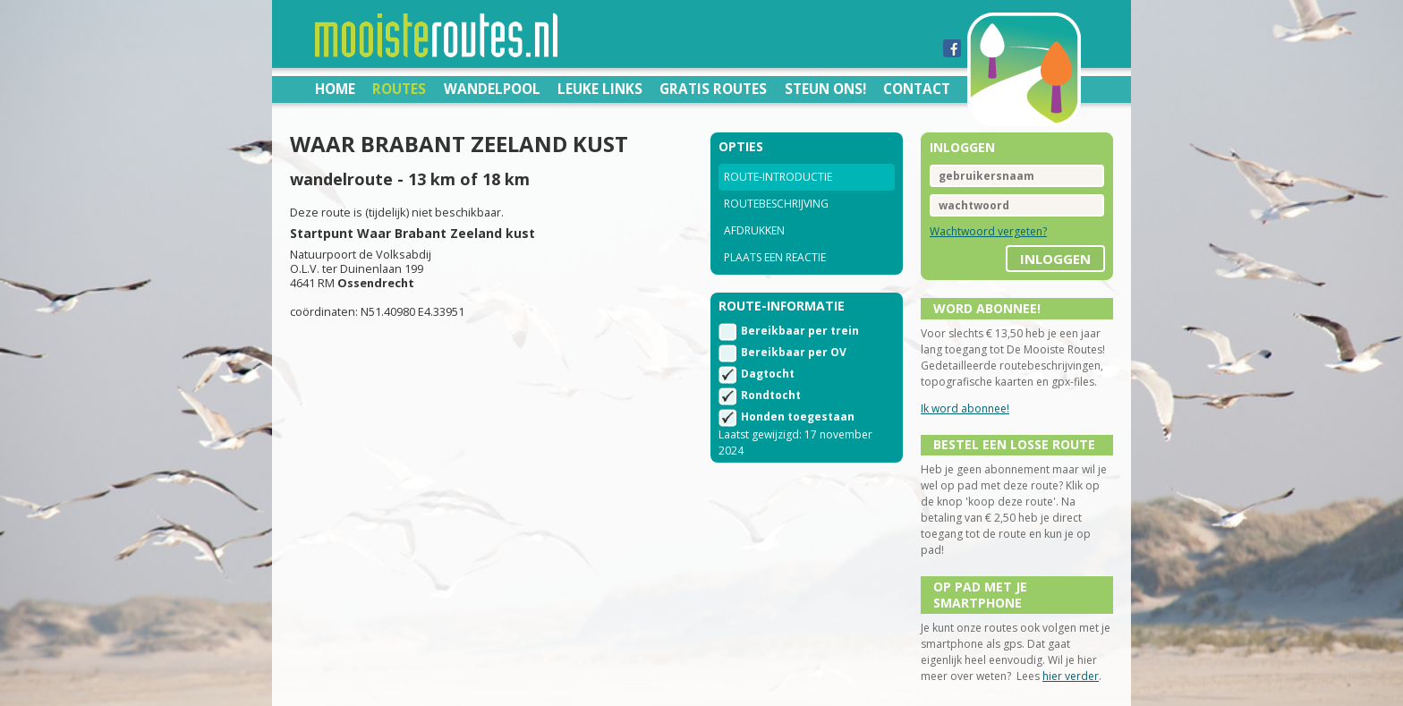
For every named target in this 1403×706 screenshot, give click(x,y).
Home (335, 89)
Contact (916, 89)
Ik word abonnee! (965, 408)
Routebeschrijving (776, 203)
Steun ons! (825, 89)
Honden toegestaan (798, 416)
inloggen (1055, 259)
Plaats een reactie (775, 257)
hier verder (1070, 676)
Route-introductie (778, 176)
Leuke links (599, 89)
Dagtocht (768, 373)
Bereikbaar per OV (793, 352)
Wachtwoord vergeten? (988, 231)
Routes (399, 89)
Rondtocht (771, 395)
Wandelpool (492, 89)
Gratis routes (713, 89)
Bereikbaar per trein (800, 330)
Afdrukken (754, 230)
